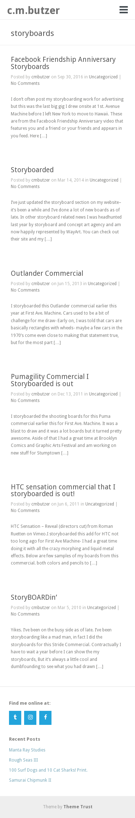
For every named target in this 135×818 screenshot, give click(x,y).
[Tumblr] (15, 718)
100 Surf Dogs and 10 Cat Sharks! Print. (48, 770)
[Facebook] (45, 718)
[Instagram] (30, 718)
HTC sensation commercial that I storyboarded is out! (63, 490)
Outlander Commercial (47, 273)
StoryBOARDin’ (34, 597)
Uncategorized (103, 76)
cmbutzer (40, 76)
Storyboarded (32, 170)
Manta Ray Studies (27, 750)
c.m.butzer (33, 10)
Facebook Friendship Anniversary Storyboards (63, 62)
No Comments (25, 83)
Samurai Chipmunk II (30, 780)
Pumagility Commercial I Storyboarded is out (50, 380)
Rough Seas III (23, 760)
